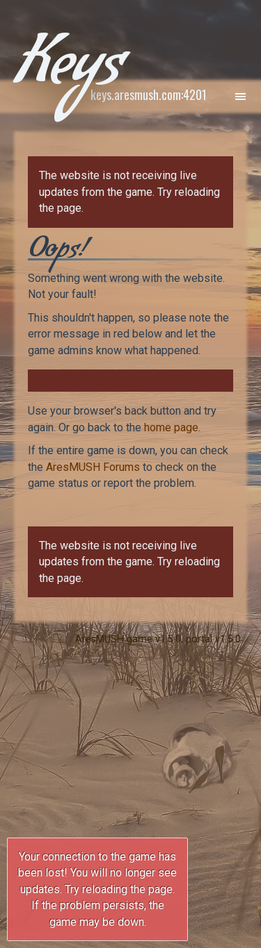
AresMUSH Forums (93, 467)
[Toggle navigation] (240, 95)
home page (171, 427)
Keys (68, 72)
